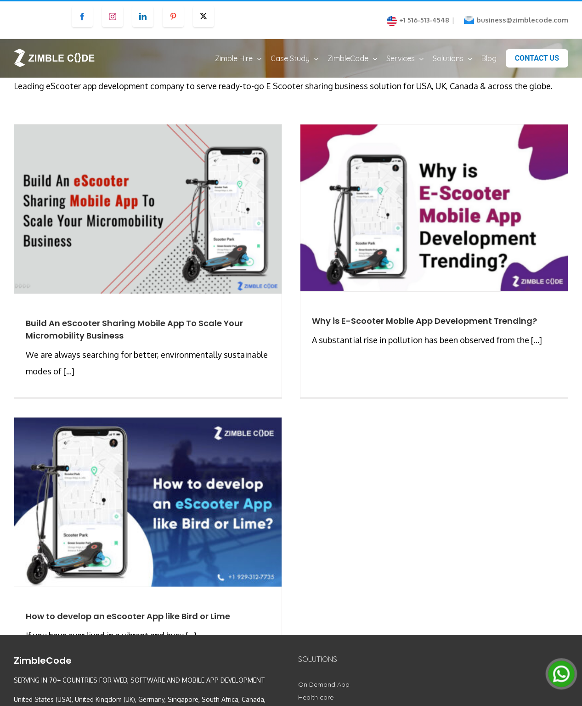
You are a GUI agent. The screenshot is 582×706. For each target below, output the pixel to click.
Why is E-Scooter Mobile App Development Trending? (416, 329)
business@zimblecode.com (522, 20)
